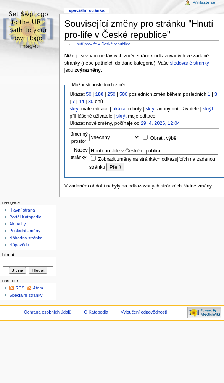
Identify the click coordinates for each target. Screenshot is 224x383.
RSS (19, 288)
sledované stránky (189, 63)
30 (90, 101)
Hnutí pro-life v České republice (102, 44)
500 (123, 94)
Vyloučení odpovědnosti (144, 312)
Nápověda (19, 244)
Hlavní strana (22, 210)
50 (88, 94)
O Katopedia (96, 312)
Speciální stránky (25, 295)
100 (99, 94)
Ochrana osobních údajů (47, 312)
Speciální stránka (86, 10)
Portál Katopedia (25, 217)
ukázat (120, 109)
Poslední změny (24, 230)
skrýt (74, 109)
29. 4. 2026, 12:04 (160, 123)
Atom (38, 288)
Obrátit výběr (164, 138)
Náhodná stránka (25, 238)
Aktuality (17, 223)
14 (81, 101)
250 (111, 94)
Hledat (8, 254)
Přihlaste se (203, 2)
